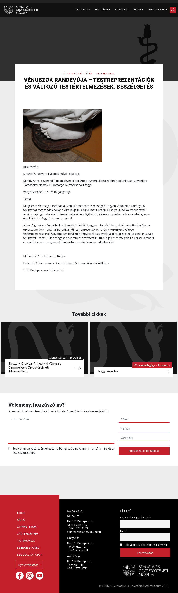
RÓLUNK (137, 9)
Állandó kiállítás (78, 73)
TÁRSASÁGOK (26, 541)
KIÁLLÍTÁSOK (101, 9)
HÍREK (21, 513)
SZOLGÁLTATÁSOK (29, 555)
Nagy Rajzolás (108, 371)
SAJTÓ (21, 520)
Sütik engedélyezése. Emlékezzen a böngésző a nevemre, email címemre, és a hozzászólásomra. (63, 451)
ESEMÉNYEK (121, 9)
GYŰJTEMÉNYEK (27, 534)
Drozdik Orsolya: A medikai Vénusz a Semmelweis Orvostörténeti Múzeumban (35, 367)
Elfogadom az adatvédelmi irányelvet (145, 544)
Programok (105, 73)
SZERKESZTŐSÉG (28, 548)
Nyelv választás (28, 565)
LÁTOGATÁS (82, 9)
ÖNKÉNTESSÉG (27, 527)
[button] (173, 10)
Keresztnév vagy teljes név (135, 517)
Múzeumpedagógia (145, 365)
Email (123, 531)
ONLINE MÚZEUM (157, 9)
